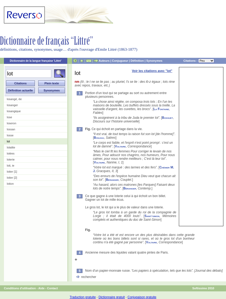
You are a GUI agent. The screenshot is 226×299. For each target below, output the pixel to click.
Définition (137, 60)
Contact (52, 288)
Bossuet (167, 118)
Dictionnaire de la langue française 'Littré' (36, 60)
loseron (11, 123)
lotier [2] (12, 177)
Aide (41, 288)
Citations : (198, 60)
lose (9, 117)
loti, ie (10, 165)
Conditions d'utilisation (20, 288)
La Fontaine (161, 109)
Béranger (112, 180)
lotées (10, 153)
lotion (10, 183)
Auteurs (104, 60)
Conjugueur (120, 60)
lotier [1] (12, 171)
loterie (11, 159)
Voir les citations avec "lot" (152, 71)
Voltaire (120, 146)
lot (8, 141)
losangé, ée (14, 99)
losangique (14, 111)
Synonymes (154, 60)
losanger (12, 105)
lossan (11, 129)
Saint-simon (152, 216)
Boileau (99, 138)
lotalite (11, 147)
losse (10, 135)
